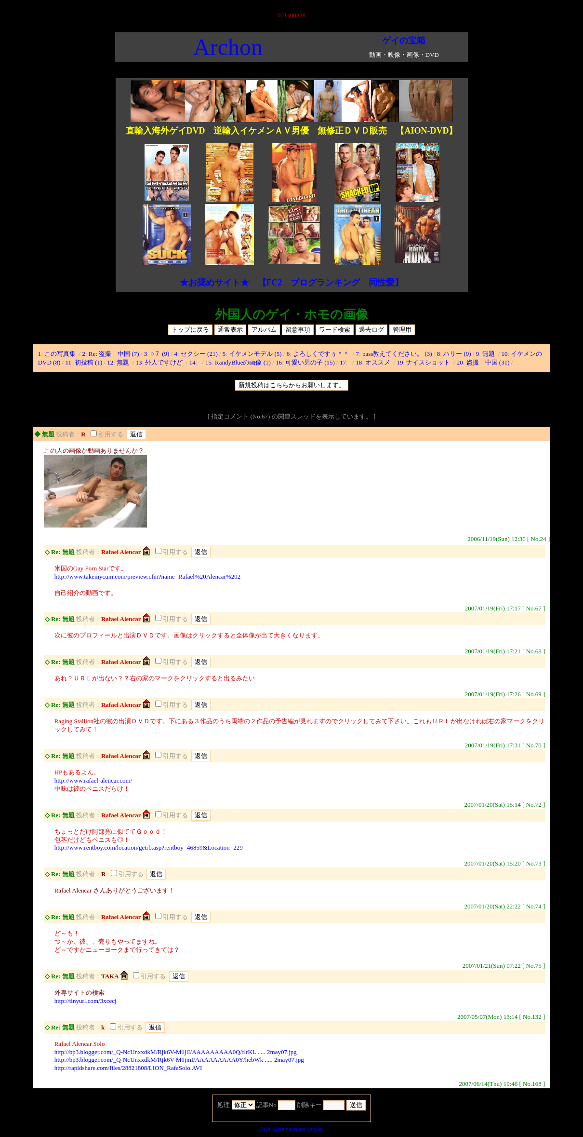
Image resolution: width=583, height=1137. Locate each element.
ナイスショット (428, 362)
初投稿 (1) (88, 362)
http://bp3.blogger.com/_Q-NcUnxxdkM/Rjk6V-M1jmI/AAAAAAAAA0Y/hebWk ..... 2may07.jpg (179, 1059)
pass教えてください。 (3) (397, 353)
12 (110, 362)
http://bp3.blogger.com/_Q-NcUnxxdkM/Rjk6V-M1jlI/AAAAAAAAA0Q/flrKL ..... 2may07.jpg (175, 1052)
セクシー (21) (199, 353)
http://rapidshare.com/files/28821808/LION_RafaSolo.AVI (128, 1067)
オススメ (378, 362)
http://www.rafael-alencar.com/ (93, 780)
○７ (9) (159, 353)
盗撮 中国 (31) (488, 362)
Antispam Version (304, 1129)
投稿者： (68, 434)
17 (343, 362)
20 (460, 362)
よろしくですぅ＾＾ (322, 353)
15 (208, 362)
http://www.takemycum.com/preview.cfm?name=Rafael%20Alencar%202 (147, 576)
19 (400, 362)
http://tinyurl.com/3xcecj (85, 1000)
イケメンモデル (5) (255, 353)
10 (505, 353)
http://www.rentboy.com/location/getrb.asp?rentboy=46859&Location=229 (148, 847)
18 (359, 362)
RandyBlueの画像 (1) (243, 362)
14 (192, 362)
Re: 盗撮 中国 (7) (114, 353)
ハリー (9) (457, 353)
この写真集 (60, 353)
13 (139, 362)
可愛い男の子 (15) (310, 362)
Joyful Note (272, 1129)
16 (279, 362)
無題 (489, 353)
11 (68, 362)
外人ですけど (164, 362)
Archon (228, 47)
